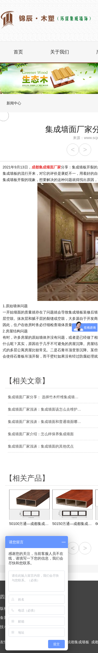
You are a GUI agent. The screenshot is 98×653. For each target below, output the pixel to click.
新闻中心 (14, 103)
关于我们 (59, 52)
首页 (18, 52)
